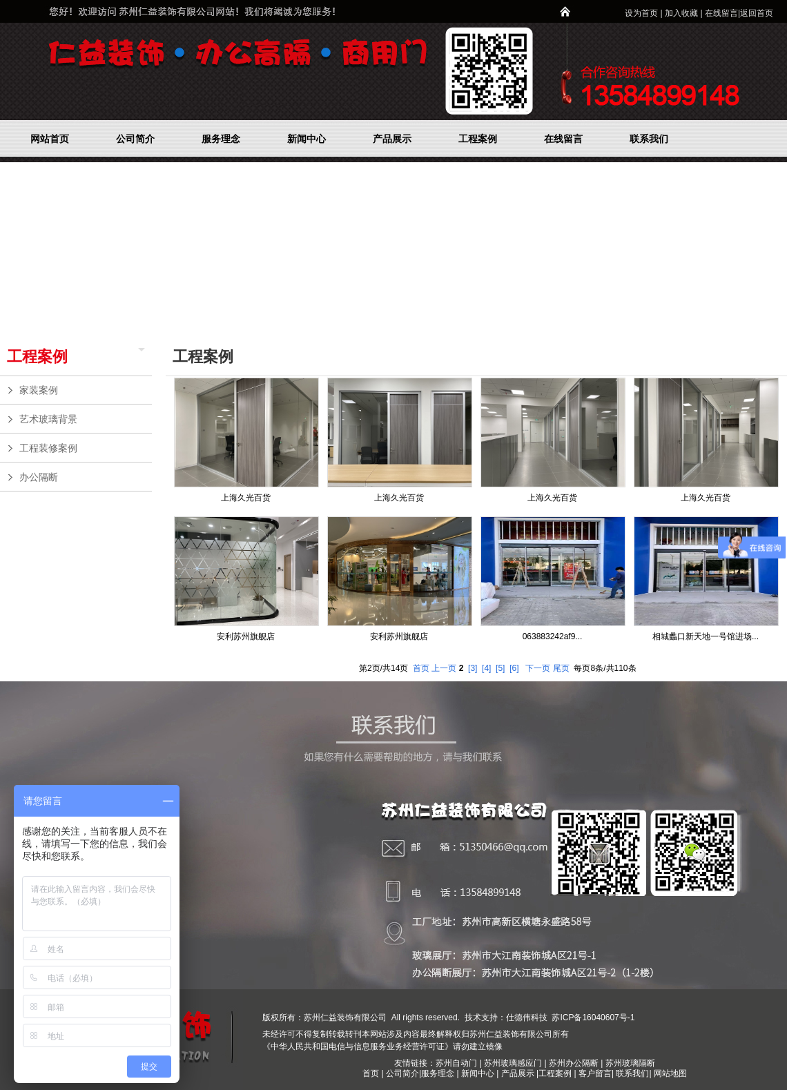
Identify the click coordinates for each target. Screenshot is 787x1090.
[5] (500, 668)
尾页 (561, 668)
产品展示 (517, 1073)
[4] (486, 668)
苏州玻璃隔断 (630, 1063)
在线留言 (721, 13)
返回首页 (756, 13)
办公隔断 (82, 477)
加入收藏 (681, 13)
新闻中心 (477, 1073)
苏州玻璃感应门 (513, 1063)
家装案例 (82, 390)
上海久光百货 (246, 498)
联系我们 (632, 1073)
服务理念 (438, 1073)
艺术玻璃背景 (82, 419)
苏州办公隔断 (574, 1063)
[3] (472, 668)
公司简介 (402, 1073)
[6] (513, 668)
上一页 (443, 668)
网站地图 (670, 1073)
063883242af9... (553, 636)
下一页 (537, 668)
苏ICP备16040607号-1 (592, 1017)
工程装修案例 (82, 448)
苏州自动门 (456, 1063)
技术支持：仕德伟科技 (506, 1017)
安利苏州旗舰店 (246, 636)
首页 (421, 668)
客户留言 (595, 1073)
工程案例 (37, 356)
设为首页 (641, 13)
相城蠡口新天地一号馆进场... (705, 636)
